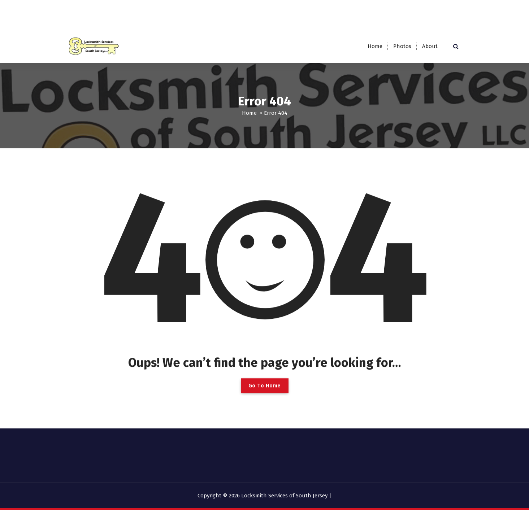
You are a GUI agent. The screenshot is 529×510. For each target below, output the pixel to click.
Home (375, 46)
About (430, 46)
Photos (402, 46)
